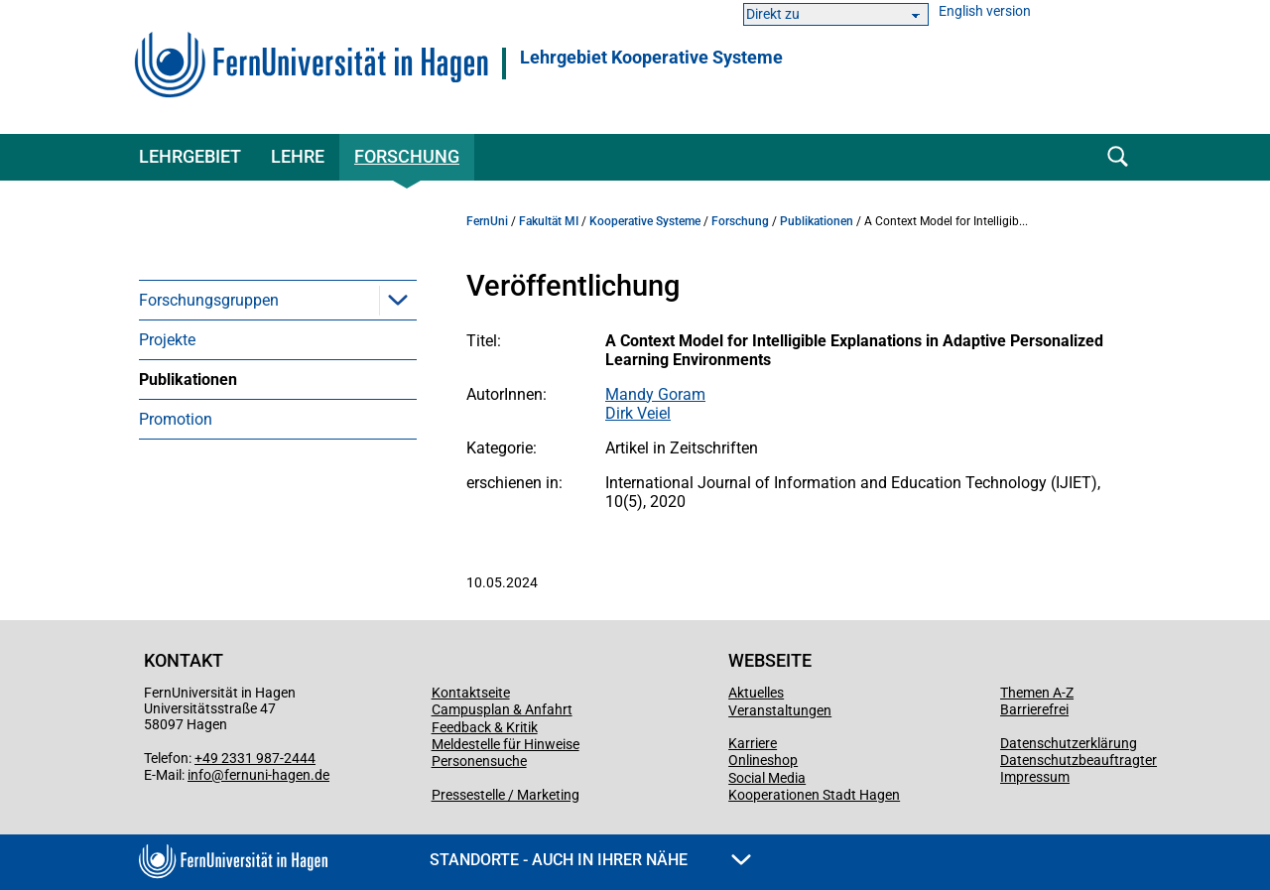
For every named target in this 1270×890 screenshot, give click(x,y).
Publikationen (188, 379)
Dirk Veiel (638, 413)
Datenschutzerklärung (1068, 743)
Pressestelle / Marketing (505, 795)
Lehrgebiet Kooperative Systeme (651, 57)
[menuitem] (278, 299)
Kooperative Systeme (644, 221)
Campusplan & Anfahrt (502, 709)
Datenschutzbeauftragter (1078, 760)
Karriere (752, 743)
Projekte (167, 339)
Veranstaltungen (779, 710)
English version (985, 11)
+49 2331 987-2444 (255, 758)
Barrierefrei (1034, 709)
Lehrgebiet (190, 156)
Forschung (406, 156)
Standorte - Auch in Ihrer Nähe (590, 859)
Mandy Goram (655, 394)
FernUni (487, 221)
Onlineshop (763, 760)
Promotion (175, 419)
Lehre (297, 156)
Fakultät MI (548, 221)
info (199, 775)
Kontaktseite (471, 692)
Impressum (1035, 777)
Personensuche (479, 761)
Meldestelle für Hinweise (505, 744)
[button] (398, 299)
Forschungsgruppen (209, 300)
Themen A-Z (1037, 692)
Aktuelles (756, 692)
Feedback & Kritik (485, 727)
